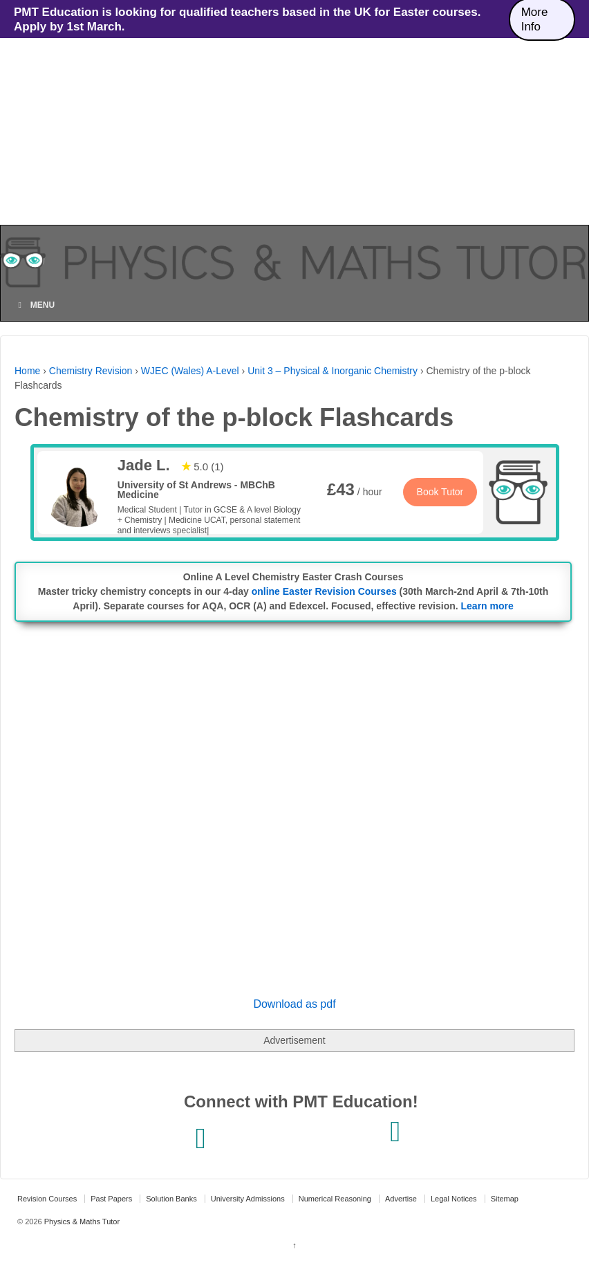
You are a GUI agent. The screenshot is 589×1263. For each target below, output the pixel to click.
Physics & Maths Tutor (81, 1221)
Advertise (401, 1199)
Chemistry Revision (91, 370)
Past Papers (111, 1199)
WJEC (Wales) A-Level (190, 370)
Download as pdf (294, 1004)
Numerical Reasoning (335, 1199)
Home (27, 370)
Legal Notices (454, 1199)
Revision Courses (47, 1199)
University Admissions (248, 1199)
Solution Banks (171, 1199)
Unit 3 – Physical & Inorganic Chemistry (332, 370)
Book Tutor (440, 491)
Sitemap (504, 1199)
